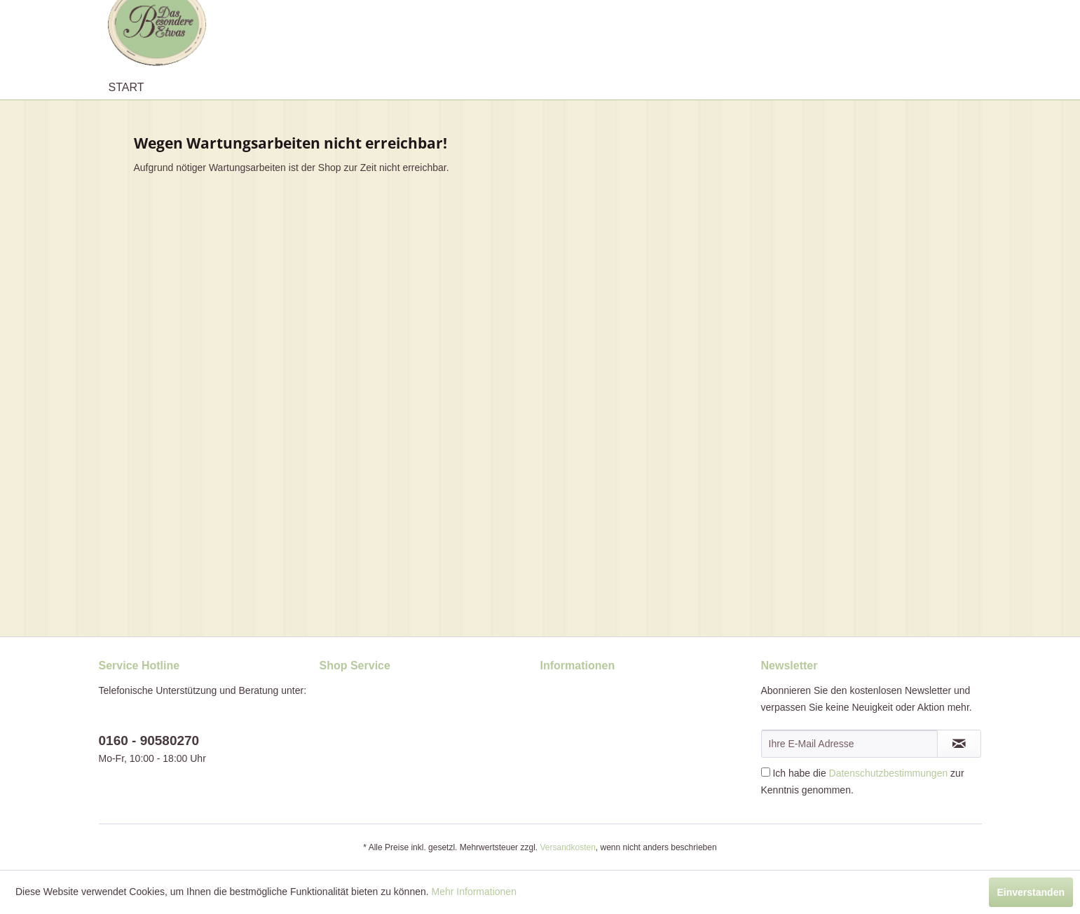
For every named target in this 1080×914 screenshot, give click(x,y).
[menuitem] (126, 88)
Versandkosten (567, 847)
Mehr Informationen (474, 891)
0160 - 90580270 (149, 740)
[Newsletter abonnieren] (959, 744)
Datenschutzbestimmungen (888, 773)
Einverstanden (1031, 892)
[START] (126, 88)
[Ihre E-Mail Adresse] (849, 744)
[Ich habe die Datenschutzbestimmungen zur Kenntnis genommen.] (765, 772)
